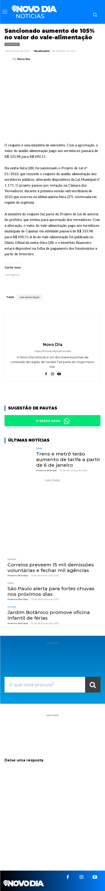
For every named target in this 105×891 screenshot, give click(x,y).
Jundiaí (11, 607)
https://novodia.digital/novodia (53, 351)
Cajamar (12, 44)
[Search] (92, 685)
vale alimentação (29, 297)
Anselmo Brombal (46, 470)
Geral (39, 448)
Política (11, 559)
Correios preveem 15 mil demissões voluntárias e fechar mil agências (50, 567)
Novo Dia (23, 59)
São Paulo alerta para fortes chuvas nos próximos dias (50, 591)
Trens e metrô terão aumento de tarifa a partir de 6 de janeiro (68, 459)
